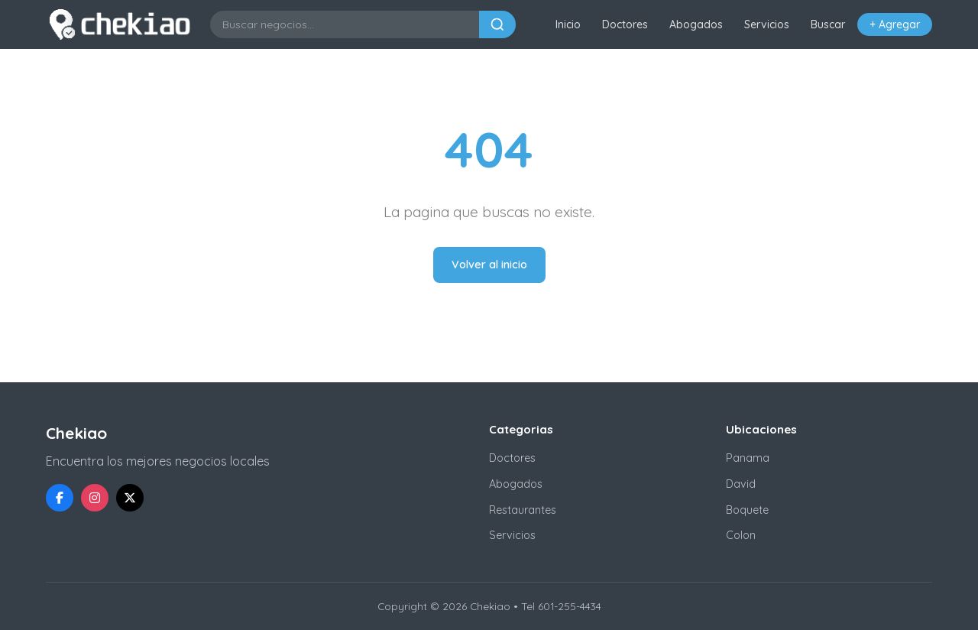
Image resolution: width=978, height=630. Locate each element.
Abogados (696, 24)
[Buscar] (497, 24)
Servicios (766, 24)
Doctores (625, 24)
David (741, 484)
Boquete (747, 510)
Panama (747, 458)
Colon (741, 535)
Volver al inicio (489, 264)
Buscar (828, 24)
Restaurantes (522, 510)
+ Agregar (895, 24)
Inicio (568, 24)
